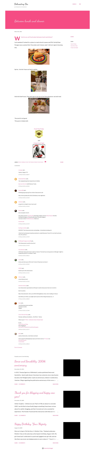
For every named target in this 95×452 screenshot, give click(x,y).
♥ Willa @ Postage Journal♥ (24, 241)
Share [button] (72, 36)
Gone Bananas (21, 249)
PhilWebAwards (30, 218)
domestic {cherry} (22, 285)
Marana (20, 210)
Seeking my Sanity (22, 227)
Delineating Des (21, 4)
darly (19, 333)
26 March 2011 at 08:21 (23, 255)
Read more (55, 384)
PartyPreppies (35, 327)
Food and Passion (22, 340)
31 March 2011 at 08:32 (23, 343)
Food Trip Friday (39, 129)
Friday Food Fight (39, 143)
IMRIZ (20, 268)
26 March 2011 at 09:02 (23, 264)
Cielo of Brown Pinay (23, 314)
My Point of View (22, 327)
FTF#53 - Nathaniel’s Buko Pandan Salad (33, 319)
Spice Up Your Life (22, 184)
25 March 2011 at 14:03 (23, 206)
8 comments (22, 384)
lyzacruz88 (20, 190)
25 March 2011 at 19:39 (23, 236)
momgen (20, 170)
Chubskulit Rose (22, 178)
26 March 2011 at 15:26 (23, 281)
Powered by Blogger (47, 448)
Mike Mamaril (50, 215)
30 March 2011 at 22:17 (23, 329)
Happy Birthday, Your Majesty (30, 424)
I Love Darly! (21, 341)
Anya (19, 303)
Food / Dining (73, 44)
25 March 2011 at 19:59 (23, 245)
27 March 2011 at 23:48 (23, 310)
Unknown (20, 201)
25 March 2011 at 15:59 (23, 223)
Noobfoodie (30, 215)
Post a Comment (18, 347)
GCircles (29, 327)
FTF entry (46, 338)
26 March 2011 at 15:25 (23, 272)
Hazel (19, 259)
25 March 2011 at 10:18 (23, 197)
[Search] (74, 4)
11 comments (22, 415)
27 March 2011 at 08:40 (23, 299)
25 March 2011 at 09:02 (23, 186)
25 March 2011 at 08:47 (23, 174)
